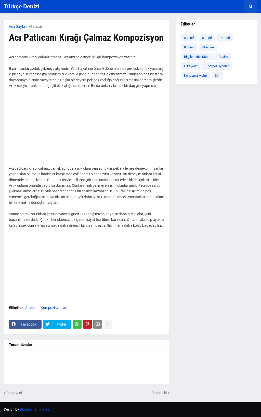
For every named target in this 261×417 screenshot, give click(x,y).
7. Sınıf (225, 38)
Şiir (217, 75)
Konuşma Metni (195, 75)
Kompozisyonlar (54, 308)
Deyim (223, 57)
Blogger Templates (34, 409)
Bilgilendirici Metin (197, 57)
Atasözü (35, 26)
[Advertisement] (86, 130)
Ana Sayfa (17, 26)
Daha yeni (14, 393)
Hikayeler (191, 66)
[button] (250, 6)
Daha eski (159, 393)
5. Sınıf (189, 38)
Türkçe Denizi (22, 6)
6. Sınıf (207, 38)
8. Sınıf (189, 47)
